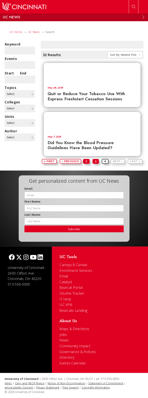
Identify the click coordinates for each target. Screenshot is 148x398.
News (64, 340)
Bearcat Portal (71, 287)
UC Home (16, 32)
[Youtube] (33, 257)
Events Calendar (73, 363)
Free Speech (71, 387)
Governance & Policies (78, 351)
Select (20, 94)
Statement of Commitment (105, 383)
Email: (28, 188)
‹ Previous (70, 161)
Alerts (8, 383)
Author (11, 131)
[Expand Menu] (143, 17)
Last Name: (32, 214)
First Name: (32, 201)
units (9, 116)
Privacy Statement (48, 387)
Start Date (9, 73)
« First (49, 161)
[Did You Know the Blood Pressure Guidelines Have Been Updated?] (92, 122)
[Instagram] (26, 257)
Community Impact (75, 346)
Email (64, 276)
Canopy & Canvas (73, 264)
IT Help (65, 299)
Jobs (63, 334)
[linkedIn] (40, 257)
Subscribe (74, 229)
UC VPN (66, 304)
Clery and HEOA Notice (30, 383)
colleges (12, 102)
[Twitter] (19, 257)
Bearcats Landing (73, 310)
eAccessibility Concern (19, 387)
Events (11, 58)
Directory (67, 357)
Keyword (12, 44)
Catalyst (66, 282)
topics (10, 87)
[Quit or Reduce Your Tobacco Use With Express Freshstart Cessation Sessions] (92, 73)
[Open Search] (133, 7)
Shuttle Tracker (72, 293)
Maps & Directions (74, 328)
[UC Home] (24, 7)
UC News (34, 32)
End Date (24, 73)
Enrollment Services (76, 270)
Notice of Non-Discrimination (66, 383)
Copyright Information (96, 387)
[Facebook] (12, 257)
